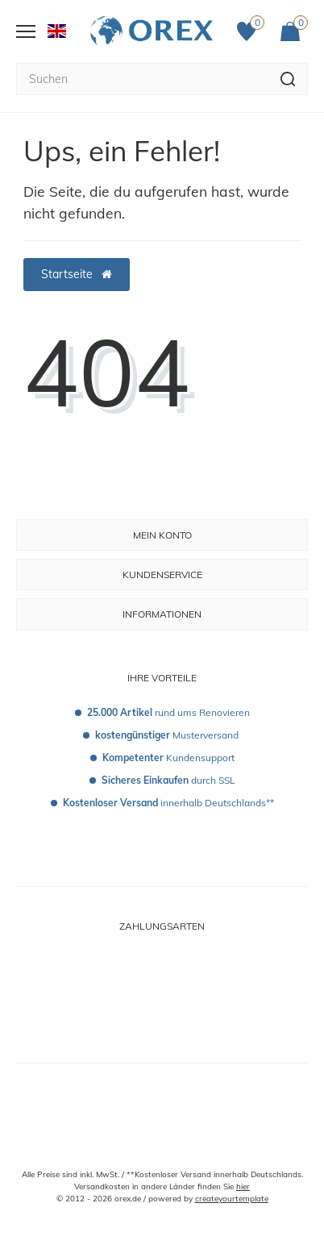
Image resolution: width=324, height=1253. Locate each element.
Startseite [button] (76, 274)
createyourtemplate (231, 1198)
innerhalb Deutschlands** (168, 803)
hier (243, 1186)
